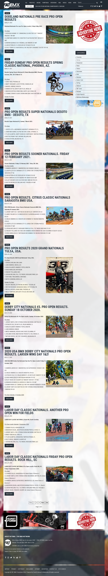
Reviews (79, 91)
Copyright (21, 569)
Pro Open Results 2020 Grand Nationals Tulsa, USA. (34, 249)
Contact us (53, 569)
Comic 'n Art (80, 80)
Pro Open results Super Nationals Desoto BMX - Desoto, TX (36, 113)
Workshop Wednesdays (83, 97)
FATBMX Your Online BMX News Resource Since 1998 (13, 4)
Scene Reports (80, 94)
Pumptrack (45, 2)
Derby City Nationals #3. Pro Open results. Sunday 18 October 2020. (36, 308)
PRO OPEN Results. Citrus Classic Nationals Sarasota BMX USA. (37, 199)
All (26, 2)
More (74, 2)
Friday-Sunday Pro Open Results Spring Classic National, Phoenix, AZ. (34, 64)
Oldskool (79, 86)
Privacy (13, 569)
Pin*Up (78, 83)
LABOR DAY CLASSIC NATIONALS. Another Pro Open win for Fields (37, 411)
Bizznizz (79, 77)
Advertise (45, 569)
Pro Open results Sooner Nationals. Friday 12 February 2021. (37, 155)
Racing (38, 2)
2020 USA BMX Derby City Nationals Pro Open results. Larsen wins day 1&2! (38, 352)
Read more (9, 51)
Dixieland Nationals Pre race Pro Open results (34, 18)
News (69, 2)
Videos (64, 2)
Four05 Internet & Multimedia (41, 572)
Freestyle (32, 2)
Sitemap (37, 569)
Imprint (7, 569)
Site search (62, 569)
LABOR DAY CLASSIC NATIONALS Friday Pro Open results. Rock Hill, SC (38, 458)
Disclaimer (29, 569)
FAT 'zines (79, 89)
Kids (60, 2)
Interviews (54, 2)
